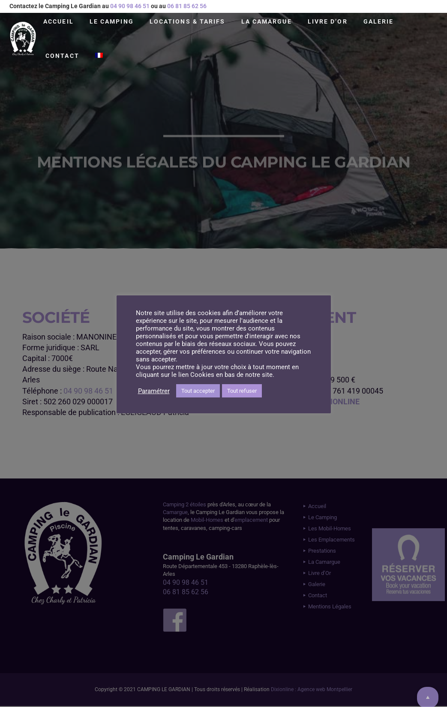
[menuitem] (99, 55)
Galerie (378, 21)
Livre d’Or (328, 21)
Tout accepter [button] (198, 391)
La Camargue (266, 21)
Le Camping (112, 21)
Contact (62, 55)
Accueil (58, 21)
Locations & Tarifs (187, 21)
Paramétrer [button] (154, 391)
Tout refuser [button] (242, 391)
